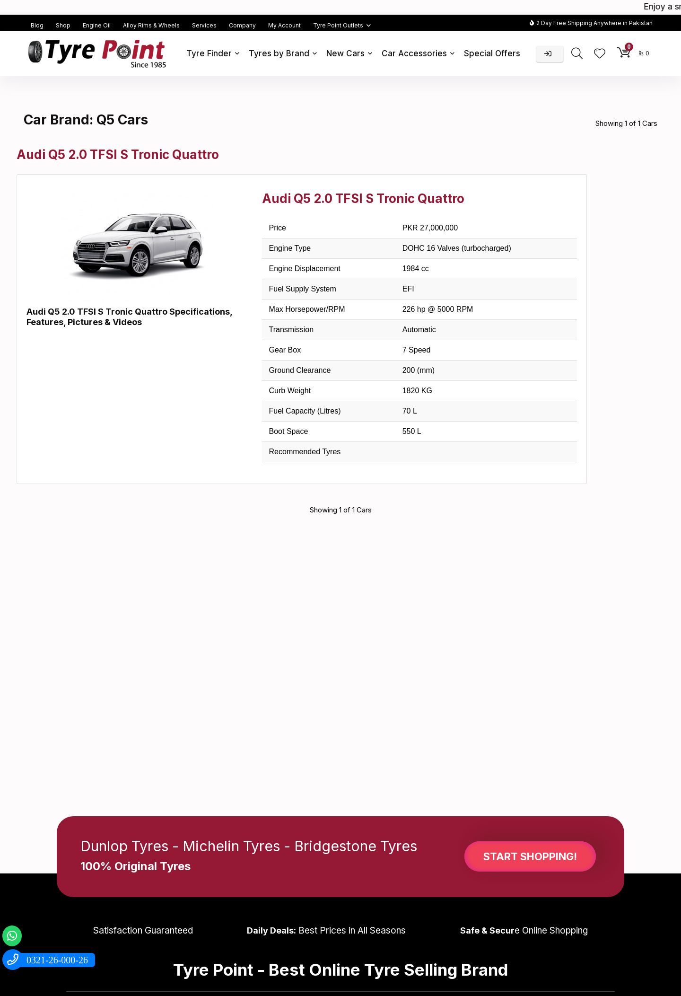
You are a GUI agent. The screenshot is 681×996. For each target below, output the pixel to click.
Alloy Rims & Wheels (151, 25)
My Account (284, 25)
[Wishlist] (599, 54)
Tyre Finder (209, 53)
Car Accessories (414, 53)
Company (242, 25)
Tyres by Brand (279, 53)
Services (204, 25)
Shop (63, 25)
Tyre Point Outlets (338, 25)
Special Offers (492, 53)
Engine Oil (97, 25)
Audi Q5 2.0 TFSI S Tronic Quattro (118, 154)
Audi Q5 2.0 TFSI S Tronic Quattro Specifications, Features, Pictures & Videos (129, 317)
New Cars (345, 53)
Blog (37, 25)
